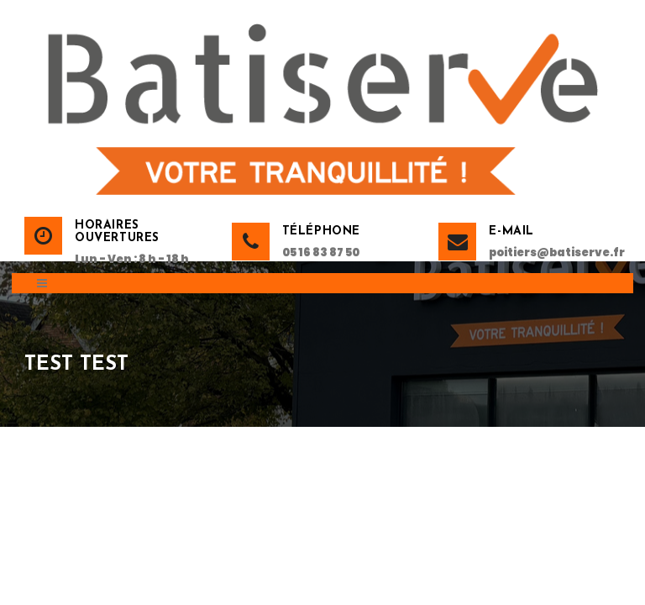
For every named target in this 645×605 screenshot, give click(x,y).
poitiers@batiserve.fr (555, 252)
